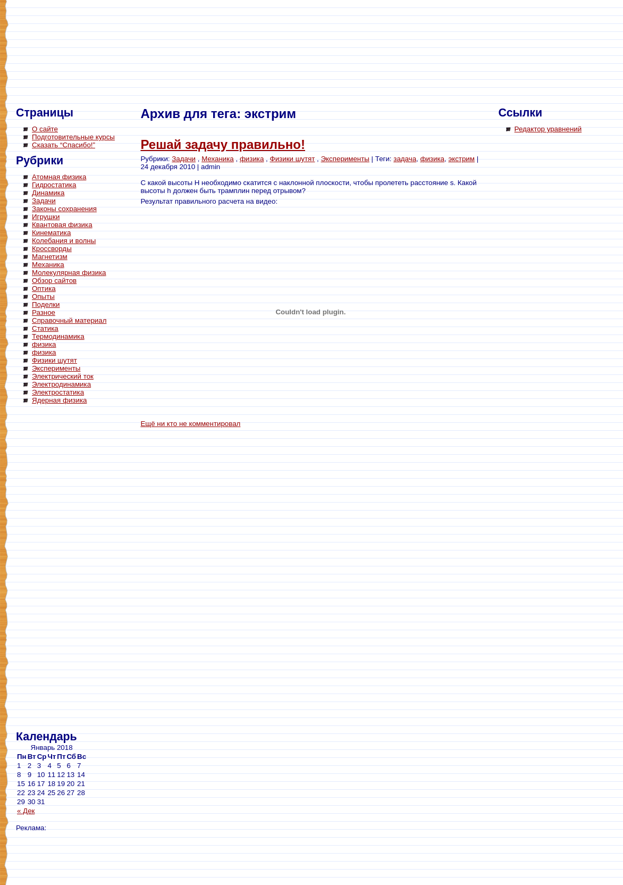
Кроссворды (52, 249)
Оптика (44, 289)
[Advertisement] (58, 569)
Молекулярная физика (69, 273)
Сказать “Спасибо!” (63, 145)
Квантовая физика (62, 225)
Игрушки (46, 217)
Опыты (43, 296)
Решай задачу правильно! (222, 144)
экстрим (461, 159)
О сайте (45, 129)
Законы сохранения (64, 209)
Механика (48, 265)
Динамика (48, 193)
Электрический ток (63, 376)
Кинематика (51, 233)
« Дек (26, 811)
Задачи (44, 201)
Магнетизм (50, 257)
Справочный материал (69, 320)
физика (44, 344)
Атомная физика (59, 177)
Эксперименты (56, 368)
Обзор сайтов (54, 281)
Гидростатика (54, 185)
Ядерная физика (59, 400)
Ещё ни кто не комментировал (190, 424)
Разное (43, 312)
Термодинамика (58, 336)
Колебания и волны (64, 241)
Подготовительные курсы (73, 137)
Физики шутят (54, 360)
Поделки (46, 304)
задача (404, 159)
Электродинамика (61, 384)
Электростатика (58, 392)
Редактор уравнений (548, 129)
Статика (45, 328)
